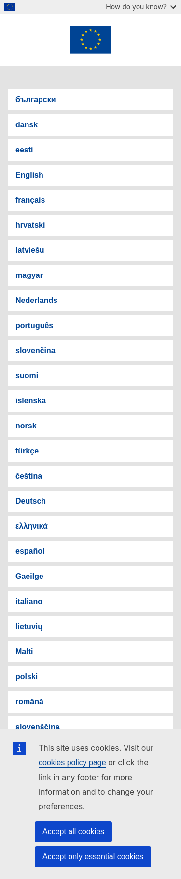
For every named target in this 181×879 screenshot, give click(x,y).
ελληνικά (31, 526)
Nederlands (36, 300)
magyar (29, 275)
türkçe (27, 451)
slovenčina (35, 350)
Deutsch (30, 501)
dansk (26, 125)
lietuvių (28, 626)
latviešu (29, 250)
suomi (26, 375)
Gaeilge (29, 576)
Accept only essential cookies (92, 856)
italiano (28, 601)
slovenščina (37, 727)
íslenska (30, 401)
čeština (28, 476)
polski (26, 677)
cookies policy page (72, 762)
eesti (24, 150)
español (29, 551)
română (29, 702)
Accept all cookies (73, 831)
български (35, 100)
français (30, 200)
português (34, 325)
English (29, 175)
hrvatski (30, 225)
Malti (24, 651)
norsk (26, 426)
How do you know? (141, 6)
